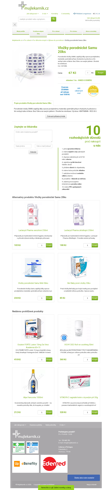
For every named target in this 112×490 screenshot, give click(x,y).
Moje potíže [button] (21, 31)
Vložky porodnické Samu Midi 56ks (33, 283)
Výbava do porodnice (55, 40)
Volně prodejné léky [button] (38, 32)
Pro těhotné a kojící (40, 40)
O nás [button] (45, 14)
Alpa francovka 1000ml (33, 397)
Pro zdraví (27, 40)
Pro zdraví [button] (55, 31)
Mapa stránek (92, 484)
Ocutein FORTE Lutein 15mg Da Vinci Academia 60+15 (33, 346)
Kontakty (54, 14)
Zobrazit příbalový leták (56, 116)
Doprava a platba (36, 425)
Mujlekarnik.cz (17, 40)
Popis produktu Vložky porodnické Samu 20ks (32, 103)
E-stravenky (66, 14)
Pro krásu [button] (73, 31)
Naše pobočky (51, 425)
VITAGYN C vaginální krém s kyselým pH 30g (79, 397)
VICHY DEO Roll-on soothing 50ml (78, 344)
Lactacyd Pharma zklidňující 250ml (79, 230)
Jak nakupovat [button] (32, 14)
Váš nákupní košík (93, 18)
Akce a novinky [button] (91, 31)
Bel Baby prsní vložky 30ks (78, 283)
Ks (92, 73)
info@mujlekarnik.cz (70, 443)
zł (99, 14)
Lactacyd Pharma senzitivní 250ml (33, 230)
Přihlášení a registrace (82, 14)
